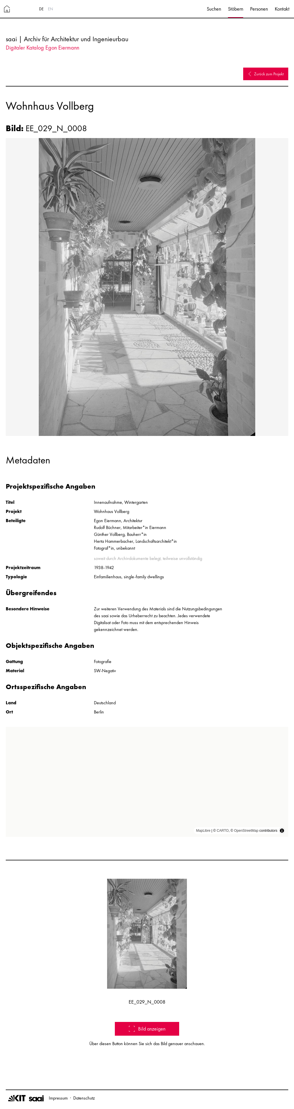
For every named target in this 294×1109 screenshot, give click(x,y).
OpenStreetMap (246, 831)
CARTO (223, 831)
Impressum (58, 1098)
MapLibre (203, 831)
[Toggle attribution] (281, 830)
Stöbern (235, 8)
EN (50, 8)
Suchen (214, 8)
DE (41, 8)
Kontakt (282, 8)
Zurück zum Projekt (266, 73)
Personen (259, 8)
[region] (147, 782)
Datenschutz (84, 1098)
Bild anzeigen (147, 1028)
